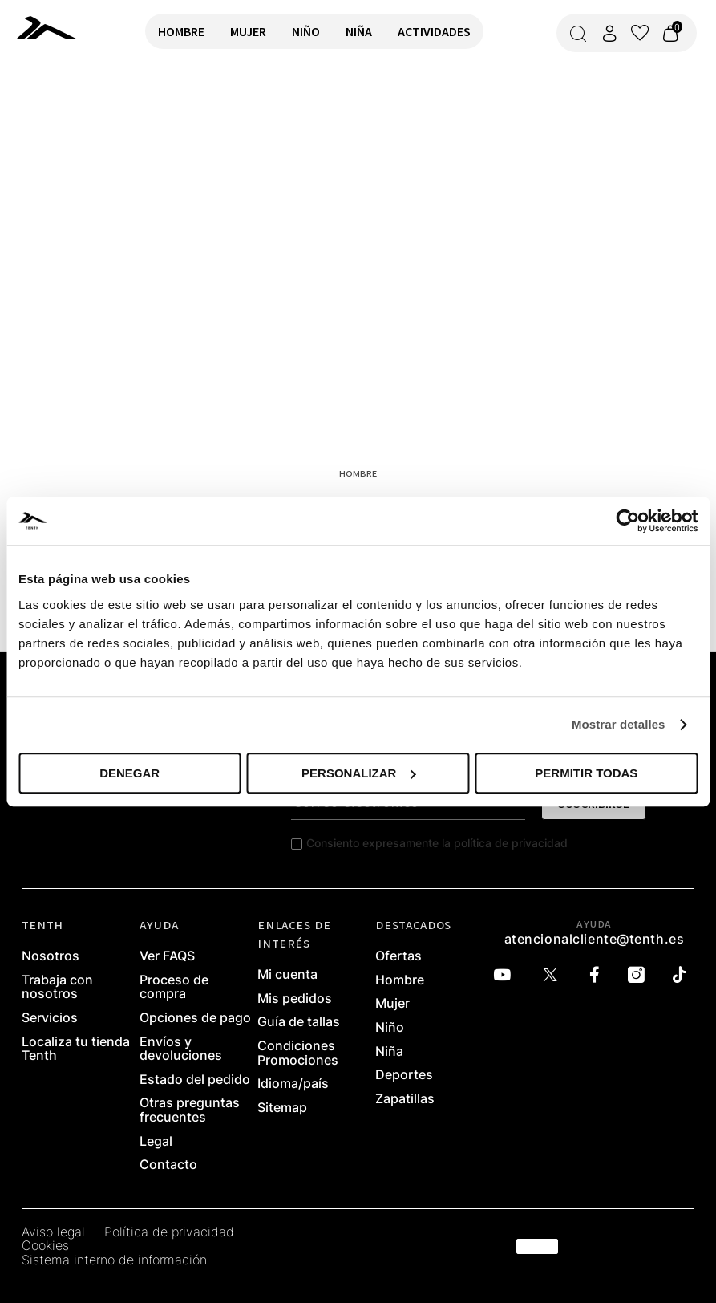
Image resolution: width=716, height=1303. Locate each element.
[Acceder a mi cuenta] (609, 33)
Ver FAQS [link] (167, 956)
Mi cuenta (287, 975)
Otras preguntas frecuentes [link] (190, 1110)
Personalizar (358, 773)
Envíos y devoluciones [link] (181, 1049)
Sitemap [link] (282, 1108)
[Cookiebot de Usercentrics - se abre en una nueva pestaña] (627, 521)
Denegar (129, 773)
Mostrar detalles (618, 724)
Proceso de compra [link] (174, 987)
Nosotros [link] (50, 956)
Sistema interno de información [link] (114, 1260)
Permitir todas (586, 773)
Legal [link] (156, 1142)
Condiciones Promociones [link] (297, 1053)
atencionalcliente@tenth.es (594, 939)
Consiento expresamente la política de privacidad (437, 843)
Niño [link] (389, 1028)
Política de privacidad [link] (169, 1232)
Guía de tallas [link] (298, 1022)
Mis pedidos (294, 999)
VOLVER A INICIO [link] (61, 117)
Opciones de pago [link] (195, 1018)
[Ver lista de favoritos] (640, 33)
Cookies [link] (45, 1246)
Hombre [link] (399, 980)
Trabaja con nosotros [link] (57, 987)
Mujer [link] (392, 1004)
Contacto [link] (168, 1165)
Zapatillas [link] (405, 1099)
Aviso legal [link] (53, 1232)
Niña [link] (389, 1052)
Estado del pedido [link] (195, 1080)
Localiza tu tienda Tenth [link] (76, 1049)
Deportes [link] (404, 1075)
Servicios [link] (50, 1018)
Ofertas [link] (398, 956)
